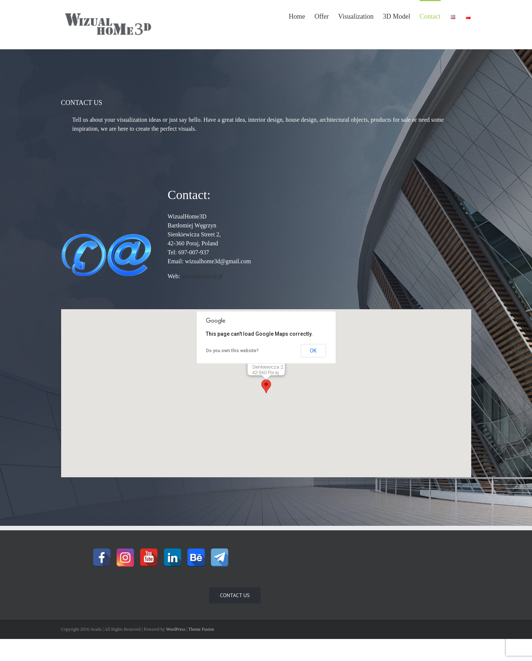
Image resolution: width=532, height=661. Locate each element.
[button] (266, 386)
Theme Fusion (201, 629)
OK (313, 351)
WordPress (175, 629)
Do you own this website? (232, 350)
